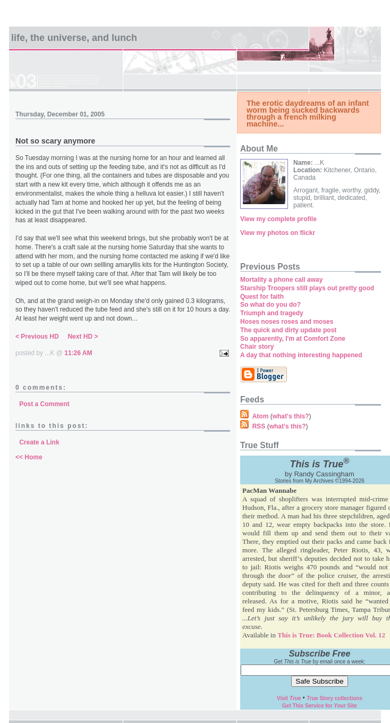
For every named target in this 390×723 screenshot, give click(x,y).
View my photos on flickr (277, 233)
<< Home (29, 457)
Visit (289, 698)
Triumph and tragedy (271, 313)
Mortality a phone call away (281, 279)
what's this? (291, 416)
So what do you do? (270, 304)
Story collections (334, 698)
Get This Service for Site (319, 706)
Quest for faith (262, 296)
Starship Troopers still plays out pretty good (307, 288)
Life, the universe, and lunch (74, 37)
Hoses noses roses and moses (286, 321)
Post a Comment (44, 404)
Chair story (257, 346)
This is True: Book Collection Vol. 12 (331, 635)
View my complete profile (278, 219)
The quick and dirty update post (288, 330)
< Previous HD (37, 336)
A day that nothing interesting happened (301, 355)
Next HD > (82, 336)
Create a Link (39, 442)
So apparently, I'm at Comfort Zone (292, 338)
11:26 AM (78, 353)
